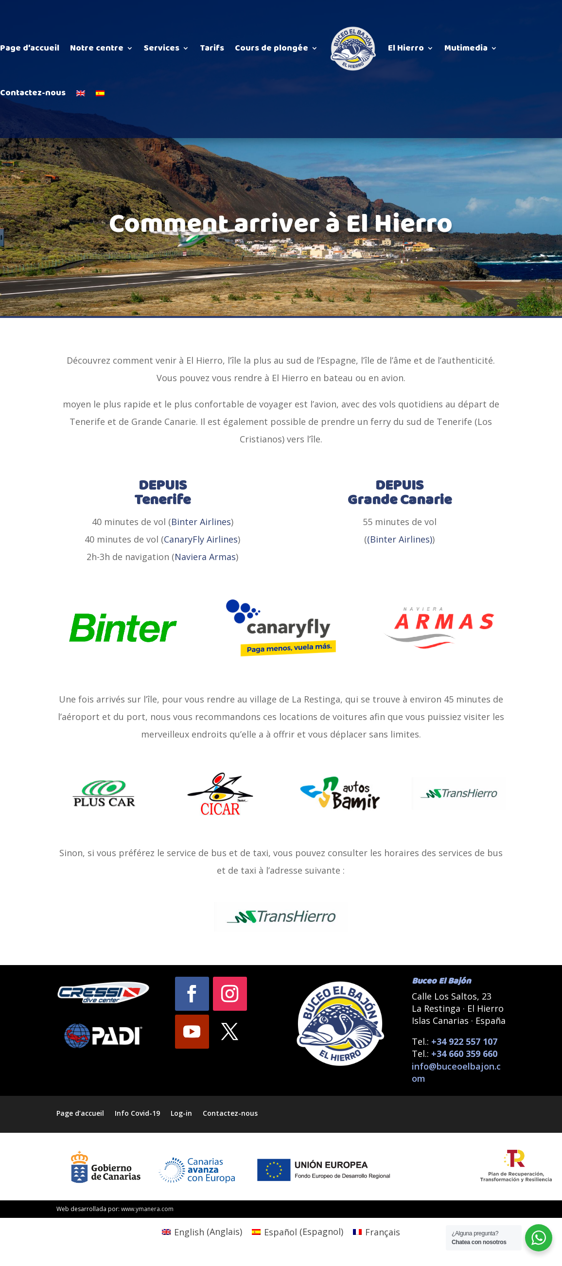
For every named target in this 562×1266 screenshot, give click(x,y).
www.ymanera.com (147, 1209)
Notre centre (96, 48)
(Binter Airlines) (399, 539)
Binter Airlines (201, 522)
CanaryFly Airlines (201, 539)
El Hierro (406, 48)
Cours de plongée (271, 48)
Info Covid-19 (137, 1112)
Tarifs (212, 48)
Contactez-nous (33, 93)
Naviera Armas (205, 557)
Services (161, 48)
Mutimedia (466, 48)
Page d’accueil (29, 48)
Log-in (181, 1112)
